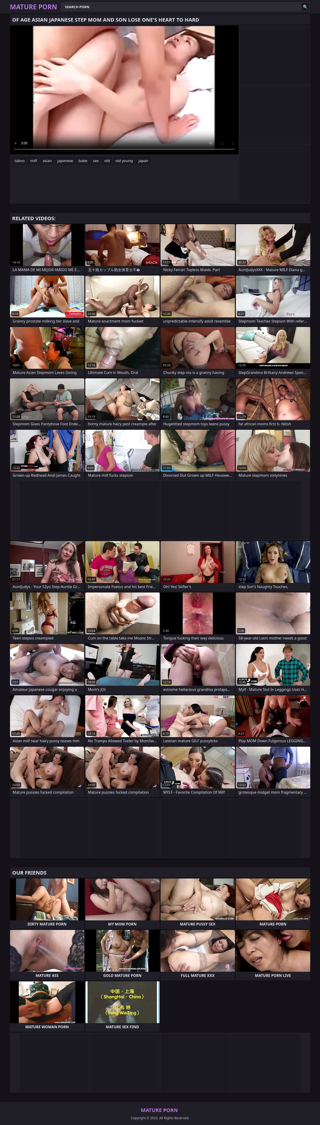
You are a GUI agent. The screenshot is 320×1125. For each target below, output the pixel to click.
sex (96, 160)
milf (33, 160)
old (107, 160)
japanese (65, 160)
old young (124, 160)
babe (83, 160)
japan (143, 160)
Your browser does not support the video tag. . (124, 90)
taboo (20, 160)
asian (47, 160)
